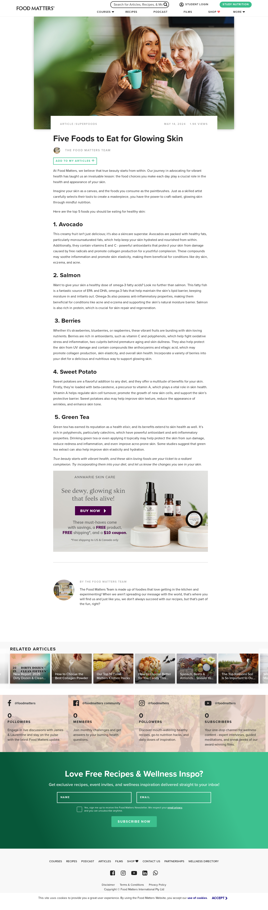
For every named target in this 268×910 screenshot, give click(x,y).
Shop (214, 12)
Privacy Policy (157, 885)
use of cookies (197, 898)
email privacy (175, 807)
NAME (65, 797)
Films (188, 12)
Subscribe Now (134, 822)
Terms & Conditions (132, 885)
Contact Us (151, 861)
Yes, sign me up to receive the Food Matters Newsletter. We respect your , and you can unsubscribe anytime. (133, 809)
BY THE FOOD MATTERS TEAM (103, 581)
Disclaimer (108, 885)
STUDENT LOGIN (193, 5)
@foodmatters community (101, 703)
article (66, 124)
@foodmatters (25, 703)
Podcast (160, 12)
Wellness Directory (203, 861)
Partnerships (174, 861)
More (237, 12)
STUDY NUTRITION (236, 4)
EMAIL (145, 797)
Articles (104, 861)
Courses (104, 12)
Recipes (131, 12)
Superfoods (86, 124)
